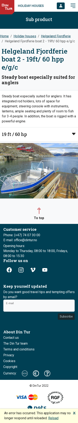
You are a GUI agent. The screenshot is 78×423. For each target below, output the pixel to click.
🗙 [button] (74, 413)
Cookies (9, 361)
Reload (53, 418)
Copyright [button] (10, 367)
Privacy (8, 355)
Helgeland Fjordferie (56, 36)
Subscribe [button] (66, 316)
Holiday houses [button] (25, 36)
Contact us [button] (11, 338)
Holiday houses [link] (31, 6)
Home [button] (4, 36)
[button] (61, 6)
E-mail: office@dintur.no (20, 240)
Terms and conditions (19, 349)
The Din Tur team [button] (15, 343)
